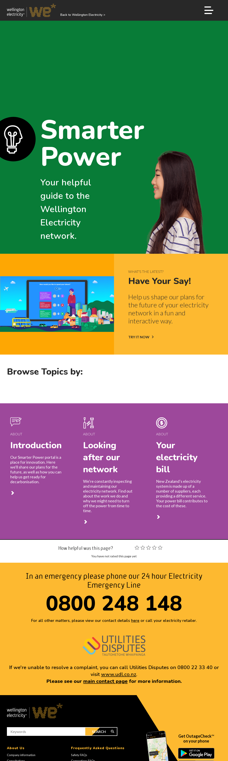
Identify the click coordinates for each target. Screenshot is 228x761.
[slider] (148, 547)
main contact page (105, 681)
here (135, 620)
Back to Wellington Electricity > (82, 15)
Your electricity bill (176, 457)
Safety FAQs (79, 755)
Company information (21, 755)
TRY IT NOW (138, 337)
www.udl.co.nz (118, 674)
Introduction (36, 445)
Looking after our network (101, 457)
